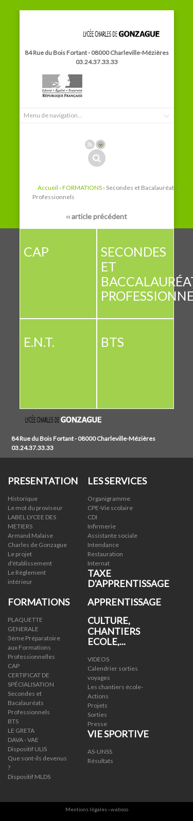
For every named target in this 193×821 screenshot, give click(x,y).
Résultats (100, 761)
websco (119, 809)
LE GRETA (21, 730)
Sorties (97, 714)
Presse (97, 724)
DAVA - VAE (23, 740)
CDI (92, 517)
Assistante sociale (112, 535)
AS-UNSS (99, 751)
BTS (13, 721)
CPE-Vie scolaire (110, 508)
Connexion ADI (101, 144)
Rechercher (97, 158)
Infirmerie (101, 526)
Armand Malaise (30, 535)
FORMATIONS (82, 187)
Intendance (103, 545)
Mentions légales (86, 809)
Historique (23, 498)
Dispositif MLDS (29, 776)
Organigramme (108, 498)
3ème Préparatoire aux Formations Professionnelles (34, 647)
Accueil (48, 187)
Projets (97, 705)
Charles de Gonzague (37, 545)
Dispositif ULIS (27, 749)
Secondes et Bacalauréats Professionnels (29, 703)
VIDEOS (98, 659)
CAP (14, 666)
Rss (90, 144)
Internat (98, 563)
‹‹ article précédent (96, 216)
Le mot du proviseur (35, 508)
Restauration (105, 554)
